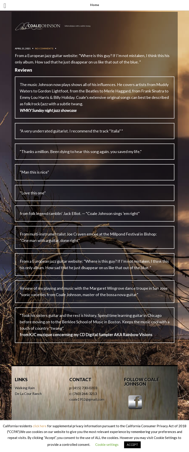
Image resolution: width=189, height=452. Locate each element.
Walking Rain (25, 388)
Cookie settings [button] (107, 444)
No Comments (44, 48)
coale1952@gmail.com (86, 399)
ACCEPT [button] (132, 444)
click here (40, 426)
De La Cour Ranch (28, 393)
